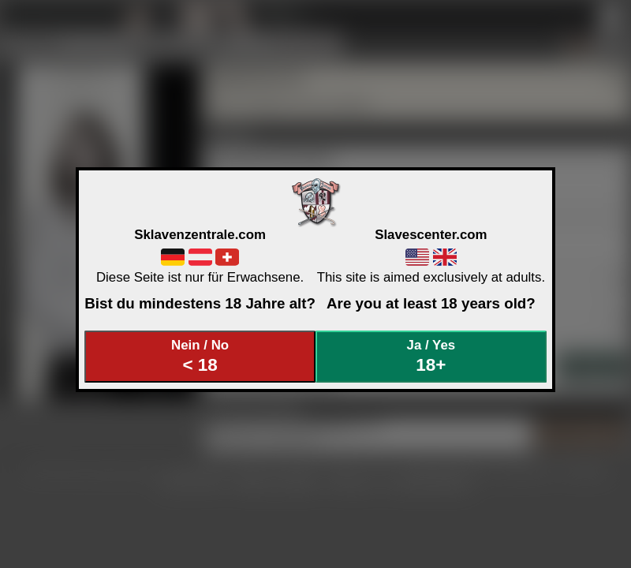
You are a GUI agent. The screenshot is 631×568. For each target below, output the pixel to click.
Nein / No (200, 356)
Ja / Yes (431, 356)
